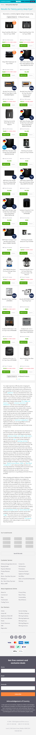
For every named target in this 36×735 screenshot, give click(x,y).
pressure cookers (12, 436)
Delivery (3, 564)
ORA (2, 626)
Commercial (4, 595)
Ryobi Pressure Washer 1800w (15, 463)
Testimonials (4, 600)
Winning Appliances (24, 618)
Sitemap (21, 581)
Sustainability (22, 597)
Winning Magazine (24, 623)
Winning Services (23, 626)
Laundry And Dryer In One (10, 510)
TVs (23, 401)
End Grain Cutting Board (21, 420)
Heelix (2, 621)
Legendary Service (12, 564)
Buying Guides (5, 566)
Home (2, 4)
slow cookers (28, 436)
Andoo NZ (3, 613)
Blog (2, 597)
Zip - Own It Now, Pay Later (8, 581)
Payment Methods (6, 569)
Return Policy (22, 595)
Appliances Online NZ (6, 616)
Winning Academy (23, 616)
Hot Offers (21, 576)
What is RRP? (4, 583)
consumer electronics (20, 403)
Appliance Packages (24, 574)
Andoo (2, 611)
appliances (10, 393)
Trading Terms (5, 602)
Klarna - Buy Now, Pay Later (8, 576)
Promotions (22, 569)
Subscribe (18, 694)
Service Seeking (23, 611)
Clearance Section (23, 571)
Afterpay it (4, 579)
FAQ (2, 574)
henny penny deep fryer (12, 4)
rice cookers (21, 436)
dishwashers (6, 404)
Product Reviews (5, 571)
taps (14, 439)
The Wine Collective (24, 613)
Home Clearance (5, 623)
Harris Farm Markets (6, 618)
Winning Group (23, 621)
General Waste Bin (25, 510)
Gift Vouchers (22, 566)
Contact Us (21, 564)
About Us (3, 592)
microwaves (28, 518)
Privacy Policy (22, 592)
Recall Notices (22, 600)
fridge (5, 515)
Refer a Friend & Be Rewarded (27, 579)
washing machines (22, 441)
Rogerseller (4, 628)
